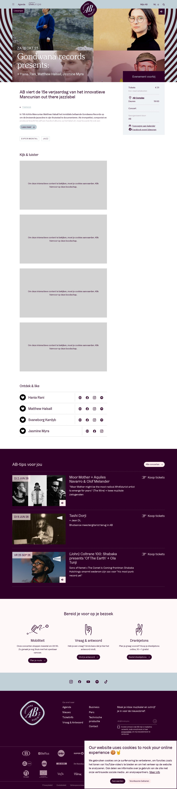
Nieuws (66, 712)
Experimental (29, 139)
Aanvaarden (117, 781)
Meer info (154, 772)
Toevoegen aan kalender (141, 125)
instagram (71, 681)
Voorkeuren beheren (139, 781)
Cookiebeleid (61, 785)
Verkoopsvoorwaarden (79, 785)
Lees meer (28, 127)
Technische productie (95, 719)
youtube (88, 681)
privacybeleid (126, 732)
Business (94, 707)
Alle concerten (154, 464)
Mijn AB (144, 4)
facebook (79, 681)
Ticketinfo (67, 717)
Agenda (21, 4)
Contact (93, 726)
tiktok (106, 681)
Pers (91, 712)
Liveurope (18, 10)
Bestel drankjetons (139, 657)
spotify (97, 681)
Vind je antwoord (88, 657)
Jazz (46, 139)
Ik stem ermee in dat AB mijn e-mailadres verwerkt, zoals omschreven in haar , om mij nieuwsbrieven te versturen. (136, 730)
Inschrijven (155, 721)
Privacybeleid (47, 785)
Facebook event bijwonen (142, 129)
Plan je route (37, 660)
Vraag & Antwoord (72, 722)
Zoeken (164, 5)
